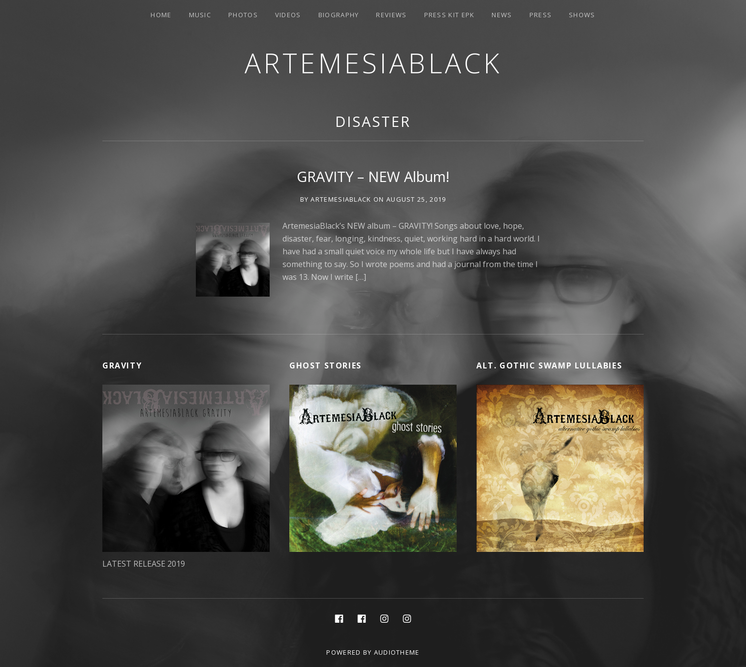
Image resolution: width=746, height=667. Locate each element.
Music (200, 14)
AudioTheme (397, 652)
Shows (582, 14)
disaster (372, 121)
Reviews (391, 14)
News (502, 14)
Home (161, 14)
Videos (288, 14)
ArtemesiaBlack (373, 62)
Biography (338, 14)
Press (540, 14)
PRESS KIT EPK (449, 14)
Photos (243, 14)
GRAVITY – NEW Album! (373, 176)
